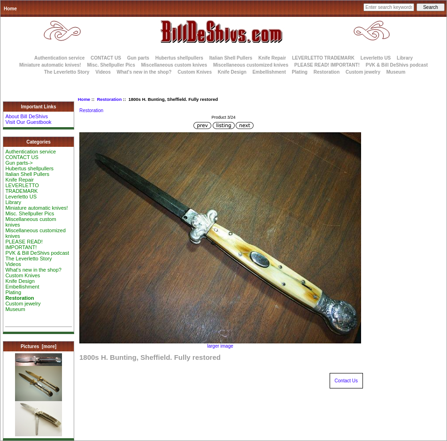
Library (405, 58)
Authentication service (59, 58)
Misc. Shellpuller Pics (111, 65)
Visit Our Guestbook (28, 122)
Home (10, 8)
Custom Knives (194, 72)
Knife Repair (272, 58)
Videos (103, 72)
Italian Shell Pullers (231, 58)
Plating (300, 72)
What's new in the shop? (144, 72)
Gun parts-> (18, 163)
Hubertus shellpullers (179, 58)
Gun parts (138, 58)
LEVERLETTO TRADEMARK (323, 58)
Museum (15, 309)
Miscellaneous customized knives (250, 65)
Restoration (109, 99)
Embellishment (269, 72)
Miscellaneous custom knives (174, 65)
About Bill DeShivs (26, 116)
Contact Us (346, 380)
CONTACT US (106, 58)
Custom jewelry (363, 72)
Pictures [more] (38, 346)
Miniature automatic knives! (50, 65)
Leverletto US (376, 58)
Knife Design (232, 72)
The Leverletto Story (67, 72)
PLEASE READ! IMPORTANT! (327, 65)
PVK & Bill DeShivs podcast (397, 65)
